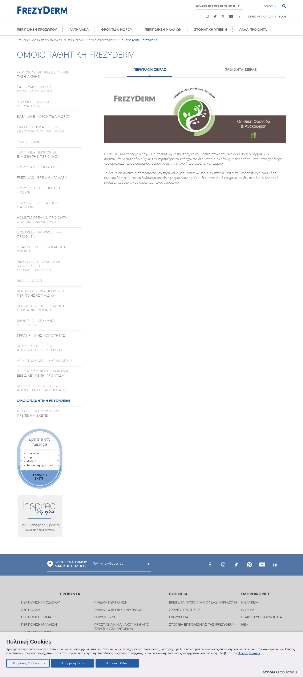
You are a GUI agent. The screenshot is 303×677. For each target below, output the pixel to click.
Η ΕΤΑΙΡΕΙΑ (249, 603)
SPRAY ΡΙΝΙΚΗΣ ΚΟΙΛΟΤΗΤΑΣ (41, 335)
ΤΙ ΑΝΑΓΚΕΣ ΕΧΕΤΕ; (39, 476)
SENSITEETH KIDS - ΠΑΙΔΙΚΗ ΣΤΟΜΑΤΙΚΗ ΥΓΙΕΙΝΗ (40, 308)
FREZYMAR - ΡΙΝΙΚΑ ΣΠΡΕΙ (39, 167)
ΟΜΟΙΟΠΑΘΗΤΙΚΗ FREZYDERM (43, 401)
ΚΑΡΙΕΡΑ (247, 610)
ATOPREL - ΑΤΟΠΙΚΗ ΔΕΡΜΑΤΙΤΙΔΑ (33, 104)
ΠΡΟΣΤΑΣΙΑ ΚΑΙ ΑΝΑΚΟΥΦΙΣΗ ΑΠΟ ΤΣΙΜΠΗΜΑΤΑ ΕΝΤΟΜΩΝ (121, 627)
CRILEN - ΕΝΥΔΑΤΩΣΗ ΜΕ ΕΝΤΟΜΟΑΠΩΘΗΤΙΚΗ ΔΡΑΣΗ (41, 129)
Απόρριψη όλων (73, 663)
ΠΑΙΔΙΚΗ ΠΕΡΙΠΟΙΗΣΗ (111, 603)
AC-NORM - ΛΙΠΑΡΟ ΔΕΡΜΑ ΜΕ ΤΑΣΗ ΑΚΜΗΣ (43, 75)
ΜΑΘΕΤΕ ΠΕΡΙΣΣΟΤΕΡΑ (40, 530)
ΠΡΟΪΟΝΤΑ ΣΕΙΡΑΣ (241, 70)
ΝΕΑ (244, 625)
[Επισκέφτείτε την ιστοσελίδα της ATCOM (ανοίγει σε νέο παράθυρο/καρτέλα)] (280, 672)
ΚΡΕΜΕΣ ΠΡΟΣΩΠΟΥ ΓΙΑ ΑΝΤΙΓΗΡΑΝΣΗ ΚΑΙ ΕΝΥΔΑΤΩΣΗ (43, 388)
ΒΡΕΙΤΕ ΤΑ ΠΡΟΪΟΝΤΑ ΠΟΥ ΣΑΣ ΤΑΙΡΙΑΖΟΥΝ (203, 603)
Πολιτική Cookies (249, 652)
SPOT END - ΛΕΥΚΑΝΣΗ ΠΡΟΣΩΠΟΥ (37, 323)
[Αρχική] (42, 12)
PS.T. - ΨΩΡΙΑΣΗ (30, 281)
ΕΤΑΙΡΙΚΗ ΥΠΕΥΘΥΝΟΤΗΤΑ (261, 617)
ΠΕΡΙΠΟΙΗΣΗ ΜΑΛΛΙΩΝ (163, 30)
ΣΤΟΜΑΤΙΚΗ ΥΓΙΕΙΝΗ (210, 30)
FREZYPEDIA (178, 617)
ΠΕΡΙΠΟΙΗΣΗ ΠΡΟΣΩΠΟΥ (37, 30)
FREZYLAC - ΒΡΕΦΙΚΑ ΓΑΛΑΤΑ (42, 178)
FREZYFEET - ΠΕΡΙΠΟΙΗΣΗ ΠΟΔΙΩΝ (38, 190)
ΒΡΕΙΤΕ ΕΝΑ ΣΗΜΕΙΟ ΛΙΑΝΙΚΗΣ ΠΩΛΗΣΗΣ (67, 564)
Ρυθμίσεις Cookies (26, 663)
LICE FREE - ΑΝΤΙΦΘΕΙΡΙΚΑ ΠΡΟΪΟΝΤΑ (39, 235)
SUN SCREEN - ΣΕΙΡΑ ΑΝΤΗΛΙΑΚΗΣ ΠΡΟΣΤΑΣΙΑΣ (40, 348)
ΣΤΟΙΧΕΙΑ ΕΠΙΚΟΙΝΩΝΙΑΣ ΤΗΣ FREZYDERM (202, 625)
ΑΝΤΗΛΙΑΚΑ (79, 30)
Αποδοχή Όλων (118, 663)
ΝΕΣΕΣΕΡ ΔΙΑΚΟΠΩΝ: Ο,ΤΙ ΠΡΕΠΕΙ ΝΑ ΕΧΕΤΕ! (38, 413)
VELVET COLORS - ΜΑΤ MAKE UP (44, 361)
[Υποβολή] (149, 564)
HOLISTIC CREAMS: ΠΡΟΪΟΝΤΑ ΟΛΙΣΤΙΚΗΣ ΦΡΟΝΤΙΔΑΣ (42, 220)
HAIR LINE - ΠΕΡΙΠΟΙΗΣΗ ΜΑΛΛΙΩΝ (37, 205)
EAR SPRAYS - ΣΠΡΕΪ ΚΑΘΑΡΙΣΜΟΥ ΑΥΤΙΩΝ (35, 89)
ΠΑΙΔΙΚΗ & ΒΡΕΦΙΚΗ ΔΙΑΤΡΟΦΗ (118, 610)
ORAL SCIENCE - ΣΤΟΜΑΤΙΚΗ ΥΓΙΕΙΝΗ (41, 249)
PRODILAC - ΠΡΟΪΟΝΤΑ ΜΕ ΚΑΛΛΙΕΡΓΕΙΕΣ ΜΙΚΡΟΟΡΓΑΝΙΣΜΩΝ (39, 266)
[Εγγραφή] (239, 5)
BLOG (282, 16)
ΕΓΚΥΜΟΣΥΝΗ (105, 617)
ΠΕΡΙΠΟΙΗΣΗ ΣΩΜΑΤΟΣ (39, 617)
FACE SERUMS (28, 142)
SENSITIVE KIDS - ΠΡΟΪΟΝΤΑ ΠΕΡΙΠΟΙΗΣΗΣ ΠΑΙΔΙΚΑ (41, 293)
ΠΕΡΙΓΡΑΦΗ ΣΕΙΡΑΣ (149, 70)
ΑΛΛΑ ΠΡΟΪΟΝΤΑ (253, 30)
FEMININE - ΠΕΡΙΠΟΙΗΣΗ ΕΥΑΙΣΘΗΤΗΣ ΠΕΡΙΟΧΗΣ (37, 155)
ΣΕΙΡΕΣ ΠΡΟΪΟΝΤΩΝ (260, 16)
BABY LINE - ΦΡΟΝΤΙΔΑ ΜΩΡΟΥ (43, 117)
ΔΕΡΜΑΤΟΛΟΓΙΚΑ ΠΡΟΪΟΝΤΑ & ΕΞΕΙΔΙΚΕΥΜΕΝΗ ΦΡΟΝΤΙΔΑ (42, 373)
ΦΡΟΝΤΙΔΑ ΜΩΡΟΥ (116, 30)
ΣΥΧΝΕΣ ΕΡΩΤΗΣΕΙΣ (184, 610)
